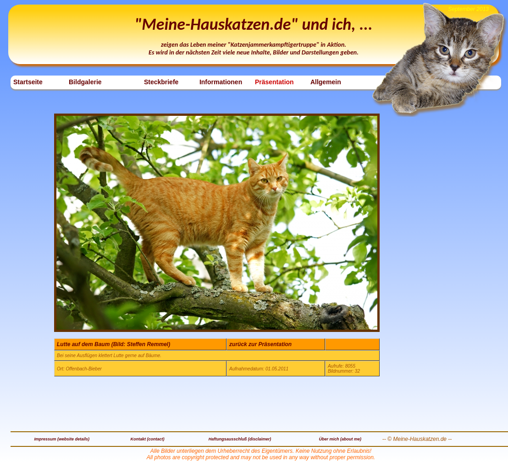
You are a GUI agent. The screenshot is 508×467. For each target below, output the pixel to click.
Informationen (220, 82)
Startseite (28, 82)
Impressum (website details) (62, 439)
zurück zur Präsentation (260, 344)
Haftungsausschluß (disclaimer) (240, 439)
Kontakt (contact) (148, 439)
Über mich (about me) (340, 439)
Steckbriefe (161, 82)
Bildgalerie (85, 82)
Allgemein (325, 82)
